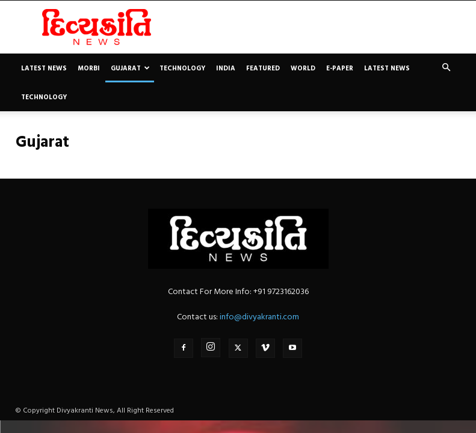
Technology (182, 68)
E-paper (339, 68)
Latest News (44, 68)
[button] (446, 67)
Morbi (89, 68)
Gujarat (130, 68)
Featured (263, 68)
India (225, 68)
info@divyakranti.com (259, 316)
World (303, 68)
